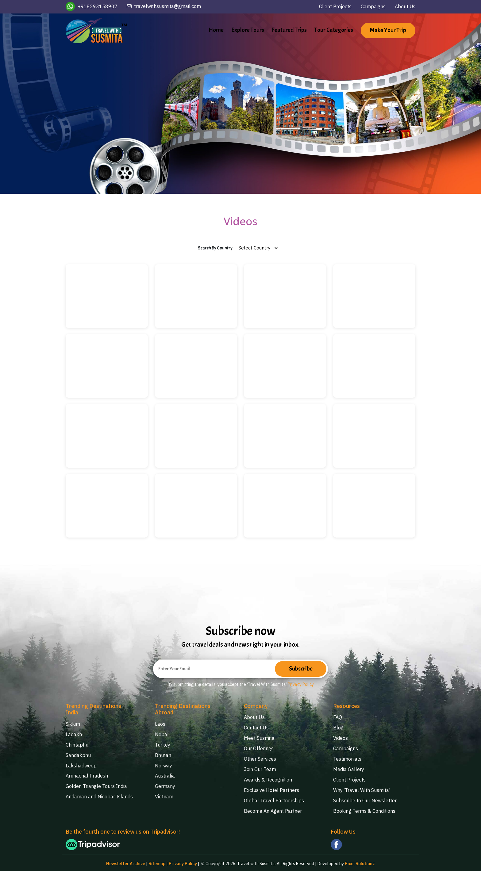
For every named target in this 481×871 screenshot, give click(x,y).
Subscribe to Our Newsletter (365, 798)
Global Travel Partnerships (274, 798)
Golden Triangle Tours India (96, 785)
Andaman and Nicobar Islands (99, 795)
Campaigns (372, 6)
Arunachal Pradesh (87, 775)
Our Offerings (259, 748)
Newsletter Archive (125, 862)
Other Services (260, 758)
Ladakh (74, 734)
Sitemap (156, 862)
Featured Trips (289, 30)
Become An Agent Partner (273, 808)
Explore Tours (247, 30)
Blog (338, 728)
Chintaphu (77, 744)
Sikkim (73, 724)
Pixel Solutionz (360, 862)
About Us (404, 6)
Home (216, 30)
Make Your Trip (388, 31)
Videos (340, 738)
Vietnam (164, 795)
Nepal (162, 734)
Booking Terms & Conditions (364, 808)
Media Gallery (348, 768)
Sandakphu (78, 754)
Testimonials (347, 758)
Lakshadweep (81, 765)
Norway (163, 765)
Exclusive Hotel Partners (271, 788)
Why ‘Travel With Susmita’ (361, 788)
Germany (165, 785)
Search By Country (215, 248)
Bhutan (163, 754)
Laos (160, 724)
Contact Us (256, 728)
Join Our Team (260, 768)
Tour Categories (333, 30)
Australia (165, 775)
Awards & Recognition (268, 778)
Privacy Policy (301, 685)
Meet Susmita (259, 738)
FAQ (337, 717)
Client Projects (335, 6)
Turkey (162, 744)
